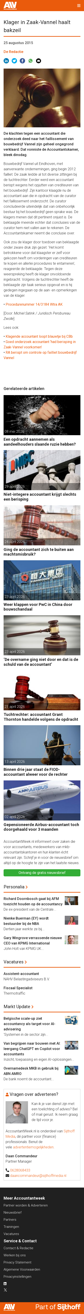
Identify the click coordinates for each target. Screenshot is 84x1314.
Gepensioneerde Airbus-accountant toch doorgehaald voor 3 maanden (41, 827)
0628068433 (20, 1170)
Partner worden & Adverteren (26, 1205)
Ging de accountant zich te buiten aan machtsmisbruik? (39, 552)
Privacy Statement (17, 1262)
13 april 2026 (14, 762)
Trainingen (11, 1227)
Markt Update (17, 1006)
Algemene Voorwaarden (22, 1269)
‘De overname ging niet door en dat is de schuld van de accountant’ (41, 662)
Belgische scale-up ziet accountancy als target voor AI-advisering (29, 1023)
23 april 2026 (14, 597)
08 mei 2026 (14, 431)
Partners (10, 1220)
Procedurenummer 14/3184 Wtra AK (34, 304)
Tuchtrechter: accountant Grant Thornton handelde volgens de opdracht (41, 717)
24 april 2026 (14, 542)
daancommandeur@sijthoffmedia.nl (38, 1176)
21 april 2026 (14, 707)
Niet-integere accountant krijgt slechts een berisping (40, 497)
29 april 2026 (14, 486)
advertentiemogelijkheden (33, 1147)
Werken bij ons (15, 1255)
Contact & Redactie (18, 1248)
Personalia (14, 887)
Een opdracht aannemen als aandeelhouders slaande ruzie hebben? (40, 442)
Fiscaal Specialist (18, 988)
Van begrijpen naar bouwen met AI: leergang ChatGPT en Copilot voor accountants (32, 1048)
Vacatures (14, 962)
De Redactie (13, 52)
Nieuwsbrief (13, 1212)
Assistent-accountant (21, 974)
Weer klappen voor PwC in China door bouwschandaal (38, 607)
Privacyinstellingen (17, 1277)
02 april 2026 (14, 817)
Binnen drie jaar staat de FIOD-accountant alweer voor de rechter (36, 772)
